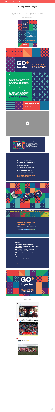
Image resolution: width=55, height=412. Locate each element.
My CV (20, 1)
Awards (6, 1)
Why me (16, 1)
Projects (3, 1)
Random (9, 1)
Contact (13, 1)
